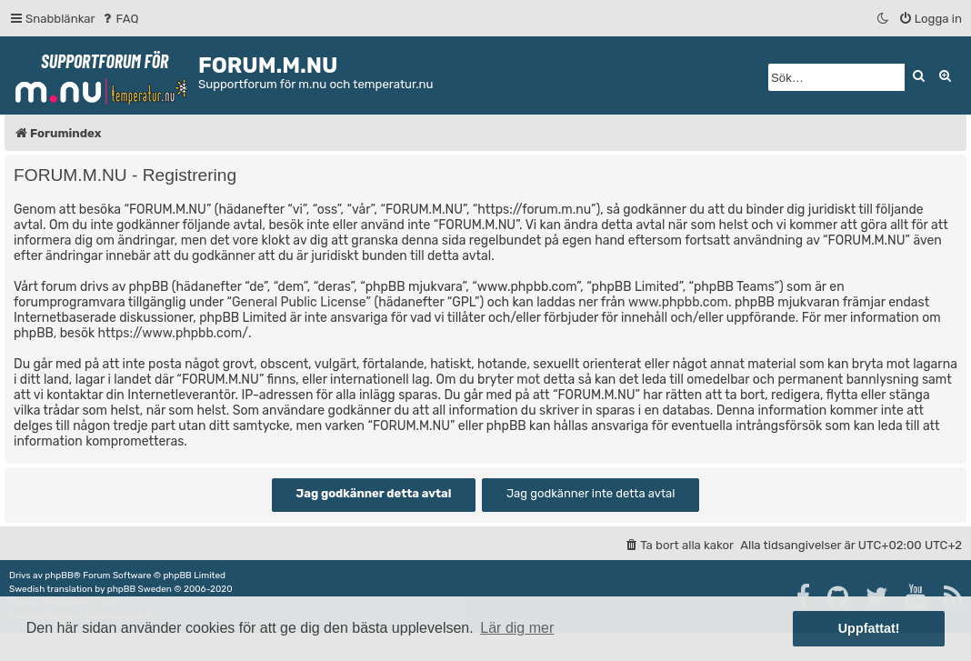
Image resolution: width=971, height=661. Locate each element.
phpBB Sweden (139, 589)
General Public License (298, 302)
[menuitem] (119, 18)
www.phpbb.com (678, 302)
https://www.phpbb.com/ (173, 333)
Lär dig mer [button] (517, 628)
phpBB (59, 575)
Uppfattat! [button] (869, 628)
